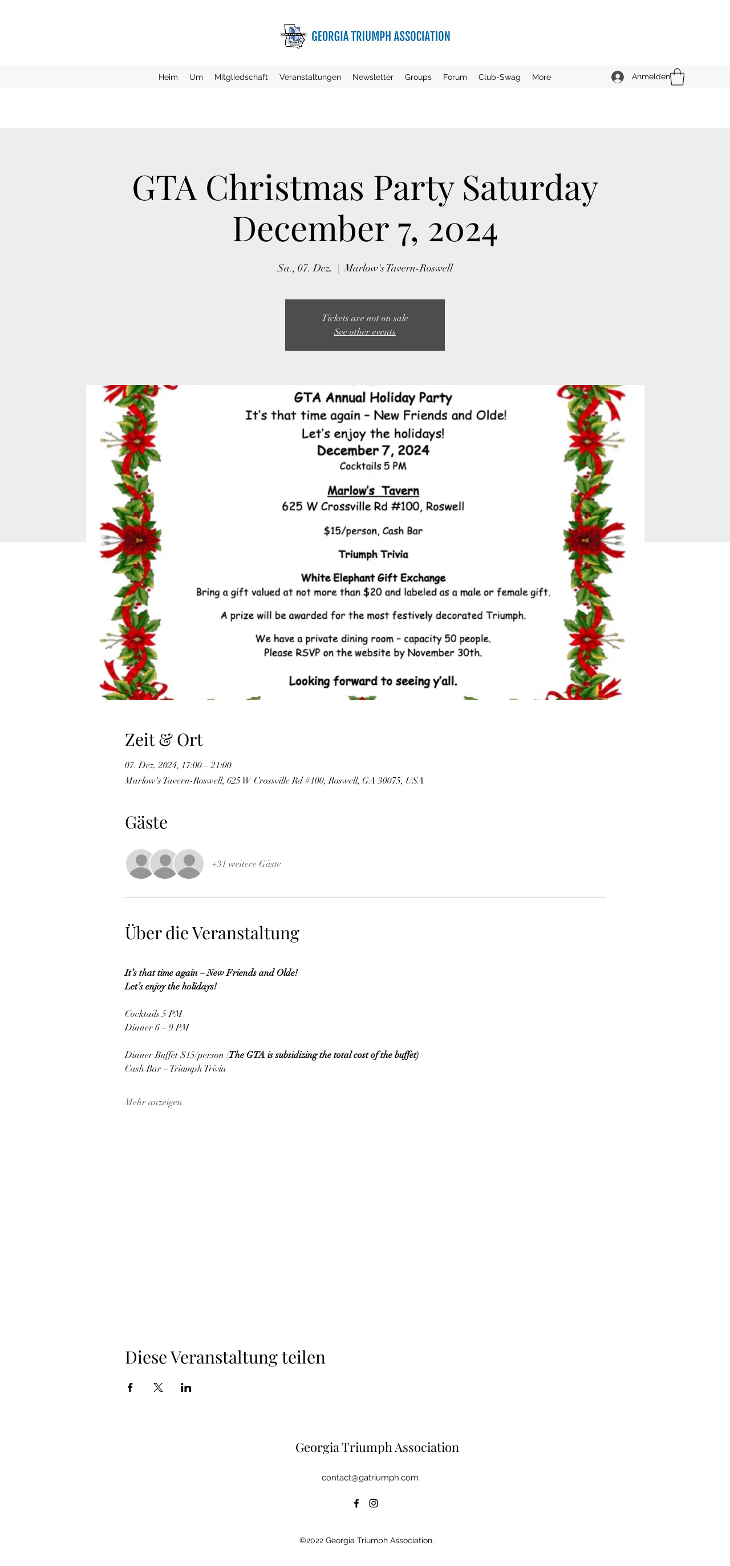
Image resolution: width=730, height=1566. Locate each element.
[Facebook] (356, 1503)
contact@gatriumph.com (370, 1477)
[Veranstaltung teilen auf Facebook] (130, 1387)
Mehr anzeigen (153, 1102)
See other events (365, 332)
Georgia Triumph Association (377, 1446)
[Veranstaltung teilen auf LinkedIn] (186, 1387)
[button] (310, 77)
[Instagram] (373, 1503)
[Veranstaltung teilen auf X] (158, 1387)
